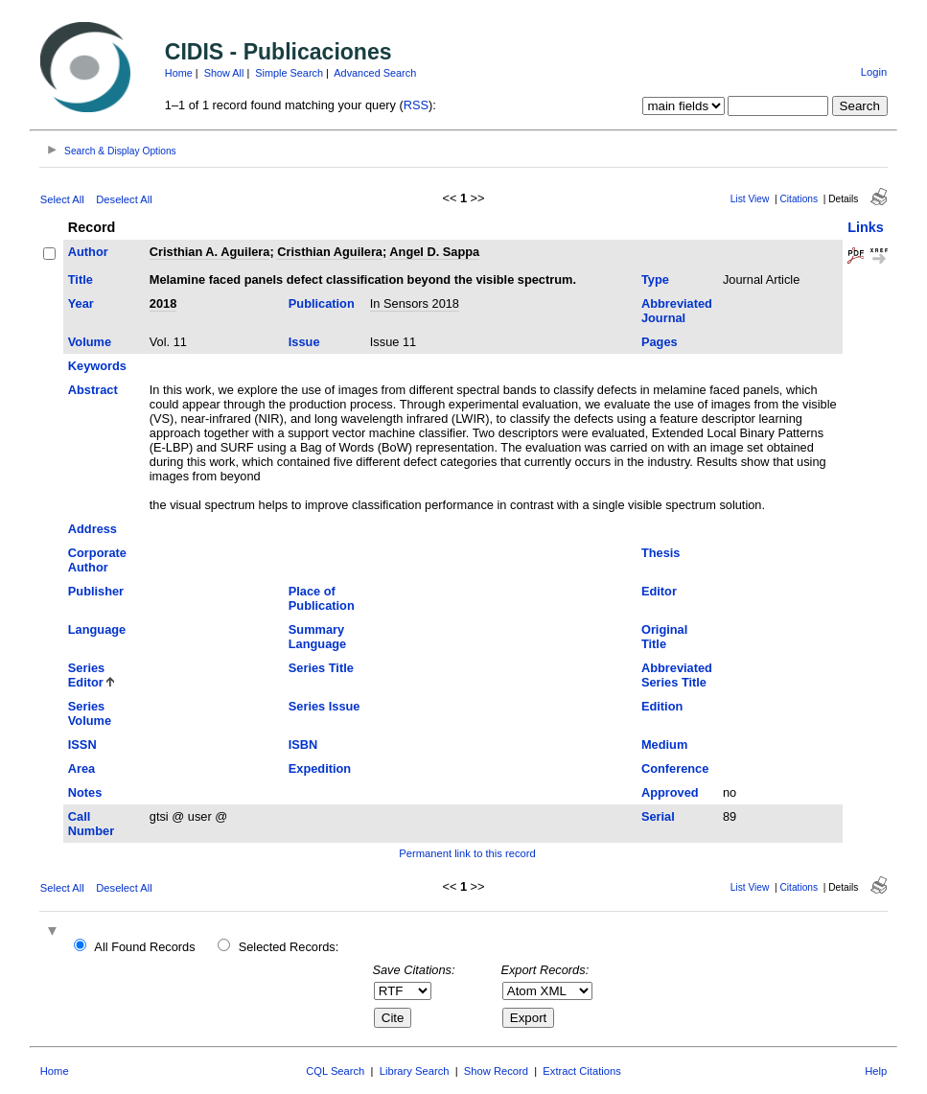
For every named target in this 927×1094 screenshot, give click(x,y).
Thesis (661, 553)
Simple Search (289, 73)
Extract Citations (581, 1071)
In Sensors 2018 (414, 303)
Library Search (415, 1071)
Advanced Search (375, 73)
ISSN (82, 744)
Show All (224, 73)
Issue (304, 342)
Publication (322, 303)
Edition (662, 706)
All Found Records (144, 947)
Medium (664, 744)
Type (655, 279)
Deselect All (123, 199)
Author (88, 251)
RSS (416, 105)
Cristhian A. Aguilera (210, 251)
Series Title (321, 668)
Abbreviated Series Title (676, 675)
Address (92, 529)
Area (81, 768)
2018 (163, 303)
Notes (85, 792)
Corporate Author (97, 560)
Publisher (96, 591)
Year (81, 303)
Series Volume (89, 713)
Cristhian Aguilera (329, 251)
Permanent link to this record (467, 853)
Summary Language (317, 636)
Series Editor (86, 675)
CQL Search (335, 1071)
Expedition (320, 768)
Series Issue (324, 706)
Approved (670, 792)
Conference (674, 768)
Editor (659, 591)
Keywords (97, 366)
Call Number (91, 823)
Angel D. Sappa (434, 251)
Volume (89, 342)
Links (865, 227)
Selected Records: (289, 947)
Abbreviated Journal (676, 310)
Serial (658, 816)
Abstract (93, 390)
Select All (62, 199)
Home (179, 73)
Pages (659, 342)
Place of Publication (322, 598)
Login (874, 72)
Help (876, 1071)
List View (750, 199)
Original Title (664, 636)
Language (97, 629)
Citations (798, 199)
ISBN (303, 744)
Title (80, 279)
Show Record (496, 1071)
